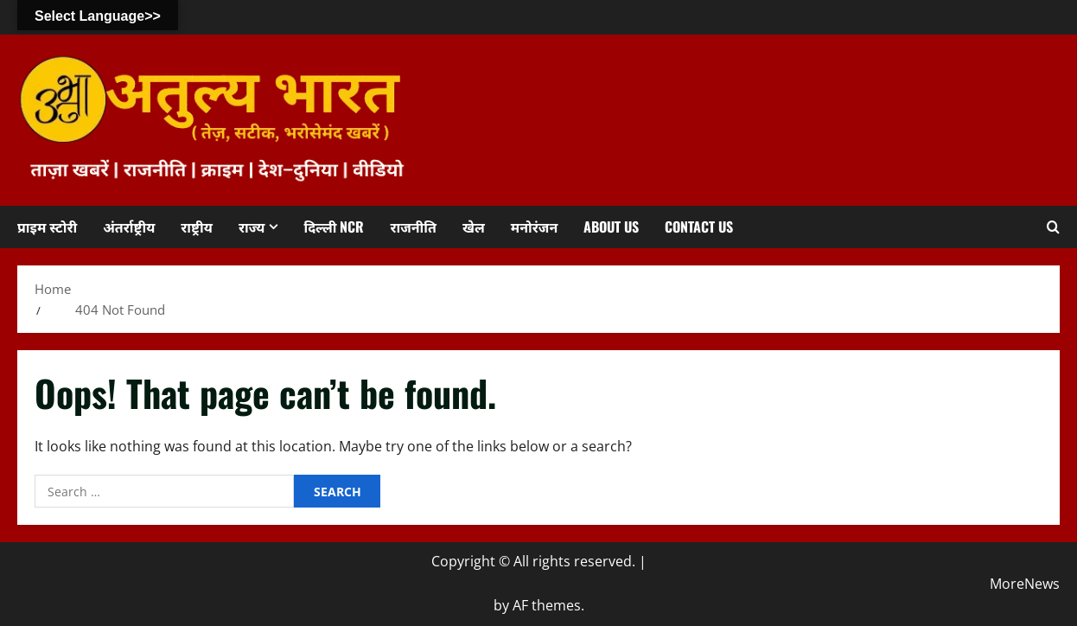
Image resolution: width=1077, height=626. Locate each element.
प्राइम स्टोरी (47, 226)
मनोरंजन (534, 226)
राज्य (252, 226)
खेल (473, 226)
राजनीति (413, 226)
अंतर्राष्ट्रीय (129, 226)
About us (611, 226)
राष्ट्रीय (197, 226)
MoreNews (1025, 583)
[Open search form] (1053, 226)
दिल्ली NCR (333, 226)
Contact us (699, 226)
